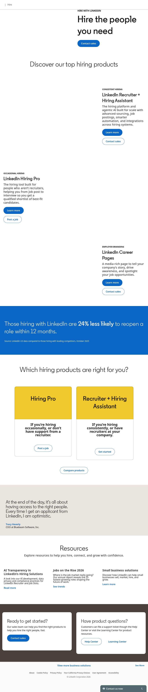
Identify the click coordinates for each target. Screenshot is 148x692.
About (31, 673)
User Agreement (99, 673)
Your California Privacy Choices (77, 673)
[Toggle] (142, 688)
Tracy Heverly (13, 524)
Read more (10, 587)
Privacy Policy (56, 673)
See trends (59, 586)
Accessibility (113, 673)
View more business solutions (74, 665)
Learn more (108, 584)
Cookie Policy (42, 673)
